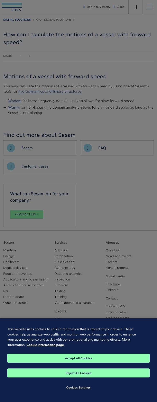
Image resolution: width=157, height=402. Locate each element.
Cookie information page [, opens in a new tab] (45, 349)
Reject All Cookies (79, 377)
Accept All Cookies (78, 363)
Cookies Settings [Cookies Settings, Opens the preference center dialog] (78, 392)
